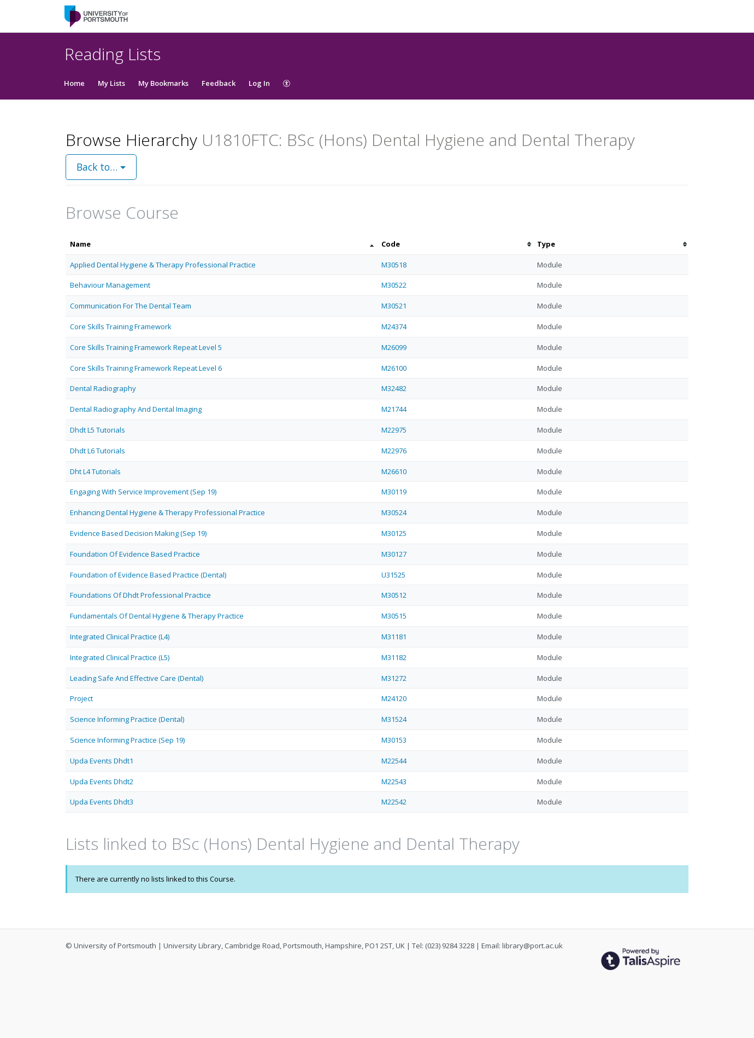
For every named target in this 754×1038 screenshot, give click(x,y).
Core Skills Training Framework (121, 326)
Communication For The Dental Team (130, 306)
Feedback (218, 83)
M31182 (394, 657)
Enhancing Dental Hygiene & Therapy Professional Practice (167, 512)
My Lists (111, 83)
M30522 (394, 285)
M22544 (394, 761)
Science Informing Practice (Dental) (127, 719)
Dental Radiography (103, 388)
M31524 (394, 719)
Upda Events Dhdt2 (101, 781)
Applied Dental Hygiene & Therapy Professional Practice (163, 265)
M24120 (394, 698)
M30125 (394, 533)
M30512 (394, 595)
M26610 (394, 471)
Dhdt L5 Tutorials (97, 430)
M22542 (394, 802)
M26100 (394, 368)
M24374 (394, 326)
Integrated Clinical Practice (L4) (119, 637)
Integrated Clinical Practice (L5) (119, 657)
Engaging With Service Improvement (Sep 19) (143, 492)
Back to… (101, 166)
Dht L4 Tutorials (95, 471)
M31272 (394, 678)
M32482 (394, 388)
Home (74, 83)
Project (81, 698)
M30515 (394, 616)
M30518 (394, 265)
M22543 (394, 781)
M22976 (394, 451)
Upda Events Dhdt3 (101, 802)
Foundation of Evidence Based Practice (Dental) (148, 575)
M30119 (394, 492)
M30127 (394, 554)
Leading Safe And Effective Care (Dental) (136, 678)
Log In (259, 83)
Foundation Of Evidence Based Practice (135, 554)
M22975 (394, 430)
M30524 (394, 512)
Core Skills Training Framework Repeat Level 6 (146, 368)
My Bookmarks (163, 83)
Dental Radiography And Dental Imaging (136, 409)
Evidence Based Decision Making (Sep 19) (138, 533)
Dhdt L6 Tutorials (97, 451)
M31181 (394, 637)
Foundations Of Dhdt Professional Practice (140, 595)
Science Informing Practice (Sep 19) (127, 740)
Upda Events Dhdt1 (101, 761)
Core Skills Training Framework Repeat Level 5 (146, 347)
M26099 (394, 347)
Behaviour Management (110, 285)
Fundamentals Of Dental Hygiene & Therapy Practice (157, 616)
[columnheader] (221, 244)
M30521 (394, 306)
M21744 (394, 409)
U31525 (393, 575)
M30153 (394, 740)
